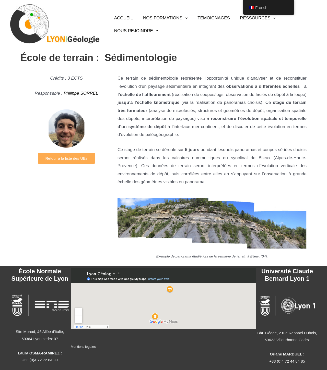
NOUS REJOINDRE (135, 28)
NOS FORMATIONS (163, 20)
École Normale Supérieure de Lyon (39, 275)
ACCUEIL (122, 20)
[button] (182, 20)
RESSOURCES (253, 20)
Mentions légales (83, 347)
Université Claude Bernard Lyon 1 (287, 275)
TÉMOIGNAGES (210, 20)
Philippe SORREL (81, 93)
